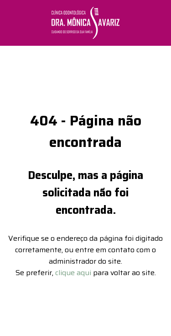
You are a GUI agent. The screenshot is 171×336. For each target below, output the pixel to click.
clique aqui (73, 269)
